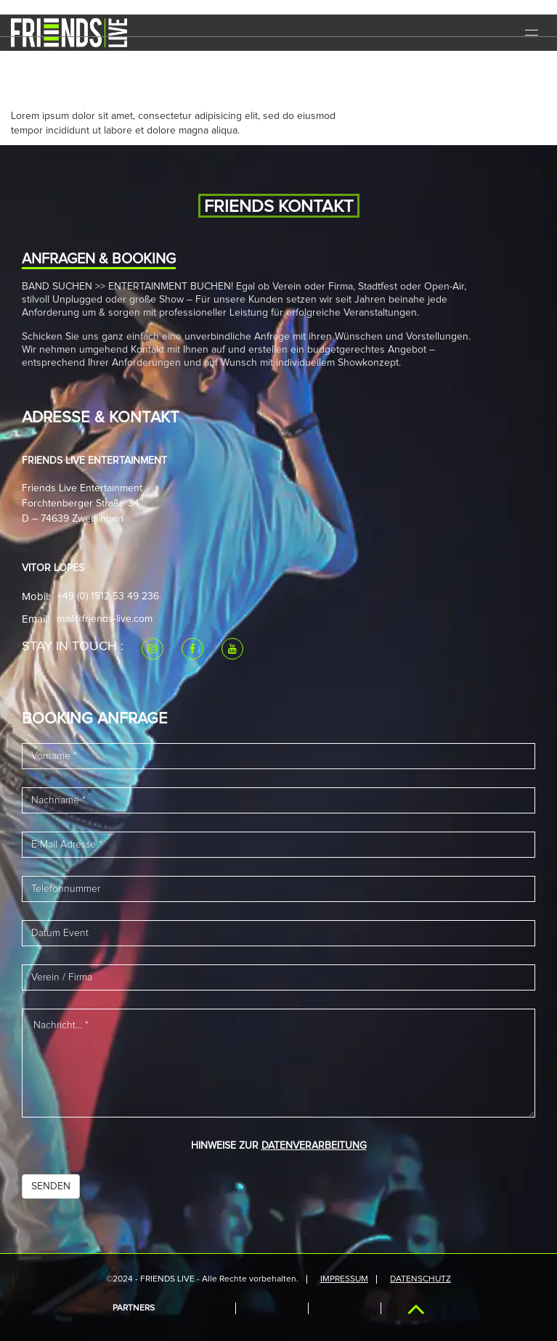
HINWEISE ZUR (279, 1146)
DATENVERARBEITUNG (314, 1146)
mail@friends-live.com (105, 619)
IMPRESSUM (344, 1279)
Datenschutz (420, 1279)
